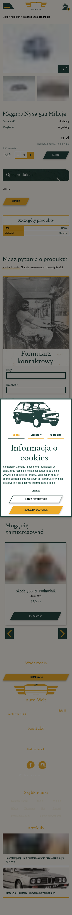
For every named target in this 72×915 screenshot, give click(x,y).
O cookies (55, 434)
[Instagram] (42, 764)
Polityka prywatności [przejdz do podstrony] (50, 816)
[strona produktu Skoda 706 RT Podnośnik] (35, 584)
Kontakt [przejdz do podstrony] (56, 808)
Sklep (5, 16)
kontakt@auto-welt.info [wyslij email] (40, 756)
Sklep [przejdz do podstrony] (40, 800)
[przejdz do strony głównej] (36, 6)
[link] (36, 677)
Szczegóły (36, 434)
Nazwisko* (12, 384)
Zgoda (16, 434)
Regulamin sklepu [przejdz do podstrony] (20, 816)
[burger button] (8, 6)
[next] (62, 633)
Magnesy (15, 16)
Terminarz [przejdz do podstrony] (29, 808)
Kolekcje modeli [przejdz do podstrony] (19, 800)
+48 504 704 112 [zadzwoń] (39, 752)
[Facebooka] (30, 764)
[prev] (9, 633)
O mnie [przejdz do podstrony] (57, 800)
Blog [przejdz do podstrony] (43, 808)
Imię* (9, 370)
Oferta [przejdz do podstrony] (14, 808)
